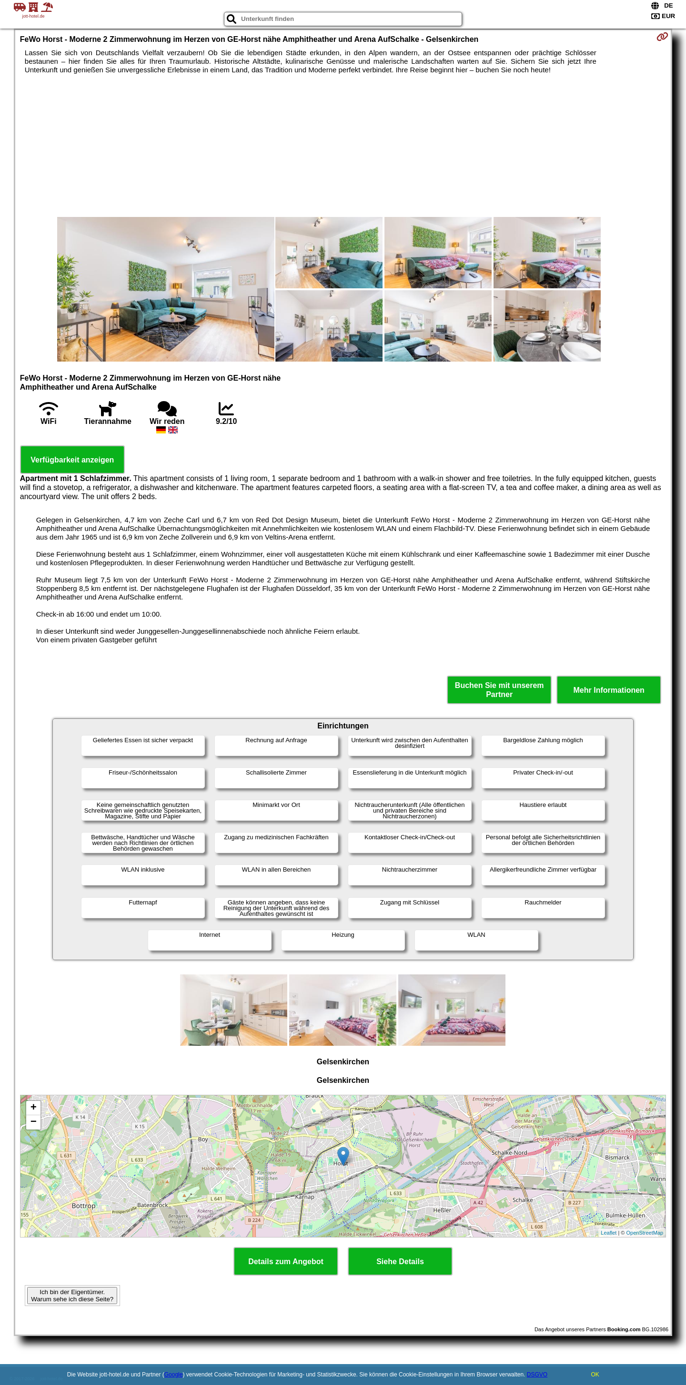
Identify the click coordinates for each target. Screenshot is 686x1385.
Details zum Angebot (285, 1261)
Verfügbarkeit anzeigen (72, 460)
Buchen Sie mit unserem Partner (499, 689)
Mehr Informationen (609, 690)
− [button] (33, 1122)
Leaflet (608, 1233)
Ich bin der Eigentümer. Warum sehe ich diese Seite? (72, 1295)
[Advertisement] (343, 145)
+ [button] (33, 1108)
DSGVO (537, 1374)
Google (173, 1374)
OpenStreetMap (645, 1233)
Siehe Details (400, 1261)
